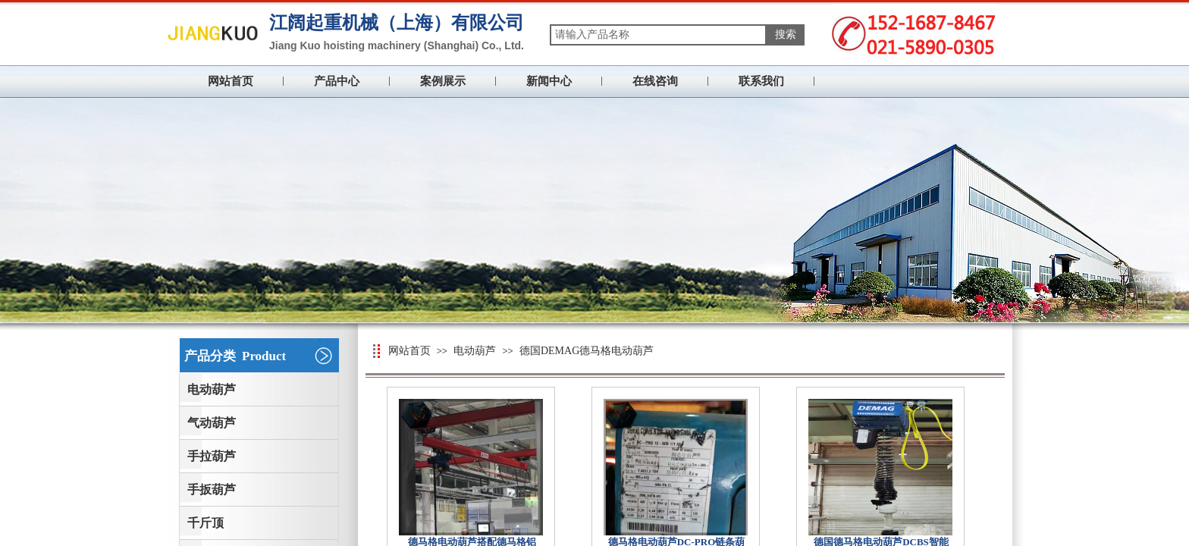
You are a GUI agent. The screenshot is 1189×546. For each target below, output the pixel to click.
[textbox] (658, 35)
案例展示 (443, 81)
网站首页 (230, 81)
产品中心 (336, 81)
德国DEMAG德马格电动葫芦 (586, 350)
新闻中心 (549, 81)
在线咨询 (655, 81)
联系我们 (761, 81)
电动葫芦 (474, 350)
